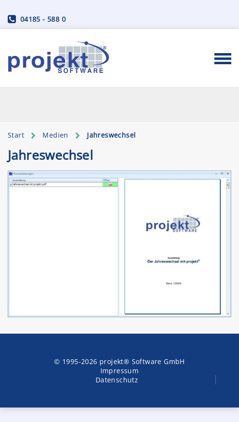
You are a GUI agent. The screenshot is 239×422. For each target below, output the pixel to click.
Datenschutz (117, 379)
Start (16, 135)
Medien (55, 135)
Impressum (119, 370)
